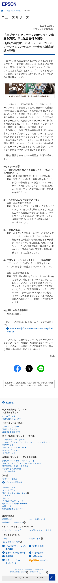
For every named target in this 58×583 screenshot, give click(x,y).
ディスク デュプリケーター (13, 501)
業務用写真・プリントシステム (15, 466)
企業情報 (9, 556)
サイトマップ (19, 569)
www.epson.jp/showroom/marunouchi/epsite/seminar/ (30, 330)
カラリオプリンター (10, 426)
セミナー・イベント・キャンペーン (15, 561)
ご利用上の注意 (38, 569)
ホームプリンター (9, 416)
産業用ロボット (8, 519)
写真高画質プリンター (11, 419)
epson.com (43, 573)
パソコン (6, 495)
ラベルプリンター (9, 453)
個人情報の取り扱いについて (19, 572)
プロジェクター (8, 487)
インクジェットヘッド (11, 530)
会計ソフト (7, 506)
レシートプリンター (10, 450)
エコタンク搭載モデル (11, 432)
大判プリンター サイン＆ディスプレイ (18, 461)
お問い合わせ (37, 556)
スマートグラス (8, 490)
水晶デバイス (34, 539)
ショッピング (37, 553)
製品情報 (9, 402)
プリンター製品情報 (14, 482)
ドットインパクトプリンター (14, 448)
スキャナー (7, 498)
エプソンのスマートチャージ (14, 440)
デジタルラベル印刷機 (11, 469)
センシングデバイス (10, 542)
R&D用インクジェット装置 (40, 530)
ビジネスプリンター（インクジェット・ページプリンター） (27, 442)
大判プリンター (8, 445)
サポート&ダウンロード (16, 553)
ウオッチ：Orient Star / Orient (14, 493)
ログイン (38, 560)
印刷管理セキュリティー (12, 509)
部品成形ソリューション (12, 522)
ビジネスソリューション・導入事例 (17, 547)
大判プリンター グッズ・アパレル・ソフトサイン (23, 463)
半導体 (5, 539)
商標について (34, 572)
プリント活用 (37, 546)
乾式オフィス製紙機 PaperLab (14, 504)
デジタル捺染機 (8, 471)
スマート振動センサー (38, 519)
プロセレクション (9, 429)
